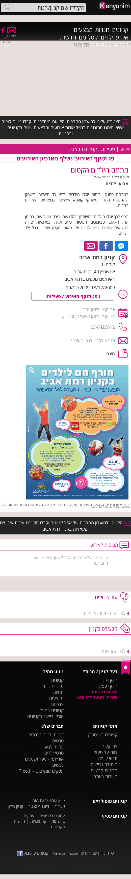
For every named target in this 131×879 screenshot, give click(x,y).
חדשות (68, 37)
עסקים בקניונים (52, 815)
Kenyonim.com (66, 853)
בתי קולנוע (54, 747)
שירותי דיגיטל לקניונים (97, 697)
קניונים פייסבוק (32, 853)
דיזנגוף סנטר (39, 806)
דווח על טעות (105, 752)
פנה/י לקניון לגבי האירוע (93, 341)
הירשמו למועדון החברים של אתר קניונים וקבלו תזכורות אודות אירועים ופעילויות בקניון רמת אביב (65, 526)
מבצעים (83, 29)
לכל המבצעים (112, 651)
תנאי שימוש (106, 758)
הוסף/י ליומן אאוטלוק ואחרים (87, 316)
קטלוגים (88, 37)
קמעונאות (38, 821)
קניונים (120, 29)
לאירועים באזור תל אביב (104, 613)
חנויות (102, 29)
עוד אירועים (106, 597)
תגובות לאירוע (104, 544)
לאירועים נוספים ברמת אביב (90, 279)
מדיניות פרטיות (104, 770)
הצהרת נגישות (104, 764)
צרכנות (57, 704)
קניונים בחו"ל (52, 710)
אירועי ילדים (114, 37)
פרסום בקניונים (103, 692)
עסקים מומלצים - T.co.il (41, 771)
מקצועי (80, 45)
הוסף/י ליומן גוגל (97, 309)
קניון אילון (15, 806)
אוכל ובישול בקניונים (45, 716)
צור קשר (109, 746)
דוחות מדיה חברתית (46, 735)
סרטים (58, 741)
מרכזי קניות (54, 686)
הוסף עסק (108, 686)
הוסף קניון (108, 680)
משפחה (101, 45)
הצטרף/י (11, 33)
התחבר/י (6, 43)
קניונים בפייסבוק (102, 735)
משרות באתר (105, 776)
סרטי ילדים (54, 753)
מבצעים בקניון (103, 628)
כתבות (120, 45)
